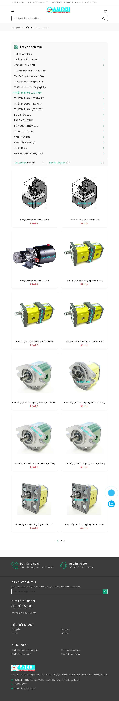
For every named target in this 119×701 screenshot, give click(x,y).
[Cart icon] (105, 11)
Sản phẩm (65, 629)
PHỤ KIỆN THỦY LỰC (25, 142)
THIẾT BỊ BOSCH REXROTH (28, 103)
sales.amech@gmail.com (38, 2)
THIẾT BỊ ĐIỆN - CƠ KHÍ (26, 59)
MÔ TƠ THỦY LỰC (23, 120)
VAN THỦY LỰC (22, 136)
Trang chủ (16, 27)
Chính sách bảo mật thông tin (24, 650)
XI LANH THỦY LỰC (24, 131)
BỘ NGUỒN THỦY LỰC (26, 125)
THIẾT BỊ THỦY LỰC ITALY (28, 92)
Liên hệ (64, 633)
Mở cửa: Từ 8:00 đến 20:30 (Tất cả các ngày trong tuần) (74, 2)
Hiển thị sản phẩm (57, 162)
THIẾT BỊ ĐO (20, 147)
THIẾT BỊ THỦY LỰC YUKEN (28, 109)
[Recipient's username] (57, 591)
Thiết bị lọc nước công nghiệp (30, 87)
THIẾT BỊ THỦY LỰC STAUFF (29, 98)
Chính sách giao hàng (21, 654)
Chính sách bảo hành (70, 650)
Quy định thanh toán (70, 654)
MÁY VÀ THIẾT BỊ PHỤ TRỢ (28, 153)
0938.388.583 (17, 2)
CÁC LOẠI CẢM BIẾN (24, 65)
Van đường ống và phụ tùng (29, 76)
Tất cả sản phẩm (23, 54)
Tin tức (14, 633)
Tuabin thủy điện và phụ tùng (30, 70)
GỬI (105, 591)
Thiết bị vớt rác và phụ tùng (29, 81)
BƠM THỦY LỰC (22, 114)
